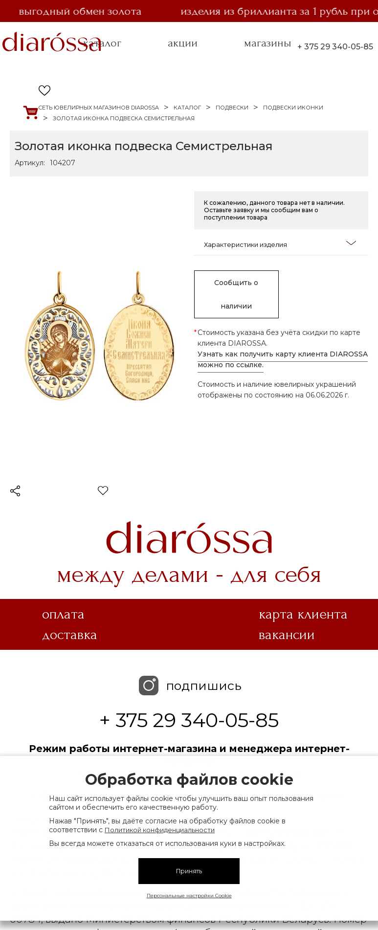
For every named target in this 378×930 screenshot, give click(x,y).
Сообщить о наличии (236, 294)
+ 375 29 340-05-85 (335, 46)
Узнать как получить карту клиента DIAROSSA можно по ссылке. (283, 359)
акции (183, 43)
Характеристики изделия (280, 243)
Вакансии (287, 634)
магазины (267, 43)
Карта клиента (303, 614)
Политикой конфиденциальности (160, 830)
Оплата (63, 614)
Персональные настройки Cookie (189, 895)
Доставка (69, 634)
